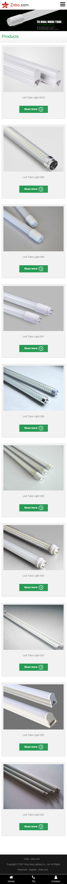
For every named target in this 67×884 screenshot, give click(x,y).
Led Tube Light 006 (33, 416)
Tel (33, 879)
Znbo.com (43, 869)
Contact (56, 879)
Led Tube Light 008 (33, 256)
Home (11, 879)
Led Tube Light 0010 (33, 97)
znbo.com (35, 859)
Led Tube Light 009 (33, 177)
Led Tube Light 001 (33, 814)
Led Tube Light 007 (33, 336)
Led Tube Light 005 (33, 496)
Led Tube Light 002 (33, 735)
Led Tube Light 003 (33, 655)
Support (32, 869)
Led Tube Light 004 (33, 575)
